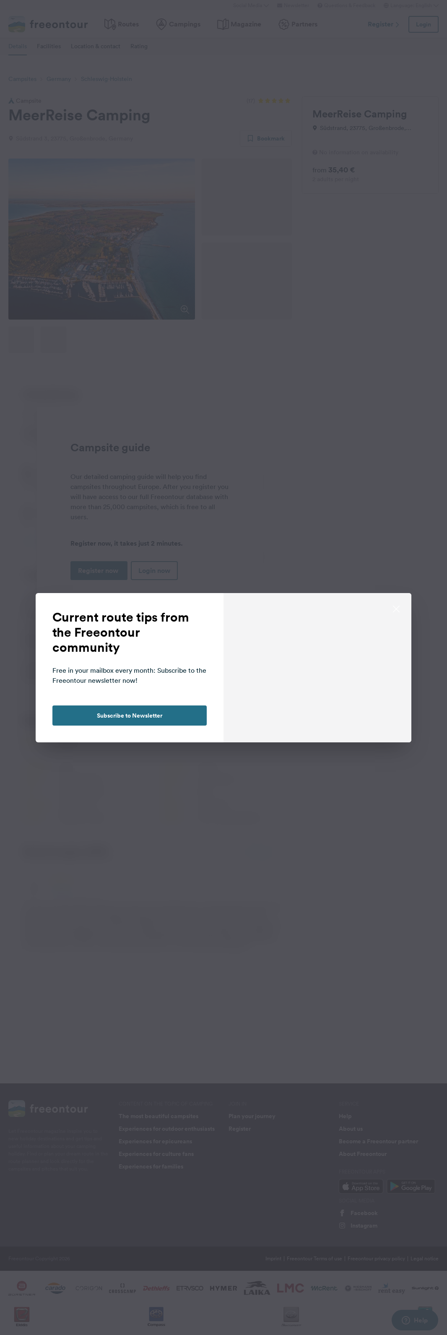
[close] (396, 608)
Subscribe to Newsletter (129, 715)
